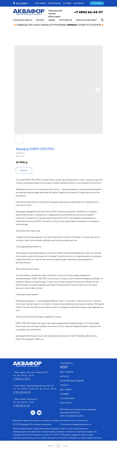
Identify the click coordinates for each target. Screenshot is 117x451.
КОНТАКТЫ (79, 3)
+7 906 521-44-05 (21, 392)
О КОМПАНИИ (54, 3)
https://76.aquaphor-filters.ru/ (30, 339)
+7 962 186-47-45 (21, 405)
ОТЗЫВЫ (67, 3)
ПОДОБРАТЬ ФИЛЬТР (22, 20)
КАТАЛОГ (40, 20)
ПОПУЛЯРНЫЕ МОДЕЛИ (72, 381)
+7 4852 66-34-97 (88, 12)
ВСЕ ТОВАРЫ (66, 372)
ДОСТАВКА (40, 3)
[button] (21, 3)
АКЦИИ (51, 20)
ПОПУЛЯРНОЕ (65, 20)
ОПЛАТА (64, 385)
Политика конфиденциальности (75, 424)
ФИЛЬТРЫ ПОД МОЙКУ (86, 20)
